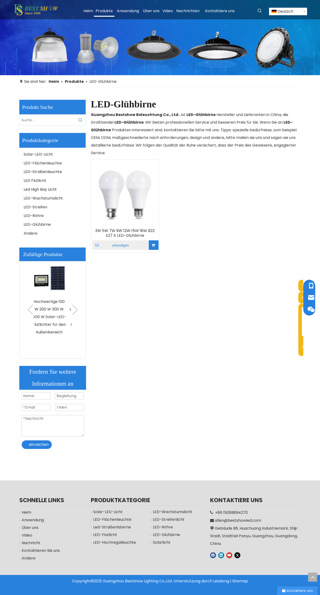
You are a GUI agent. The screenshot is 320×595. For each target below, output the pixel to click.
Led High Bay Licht (40, 189)
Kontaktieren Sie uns (38, 550)
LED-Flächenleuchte (43, 163)
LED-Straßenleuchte (43, 171)
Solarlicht (159, 548)
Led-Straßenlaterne (110, 533)
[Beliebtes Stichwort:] (259, 10)
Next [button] (74, 310)
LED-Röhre (34, 215)
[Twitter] (237, 555)
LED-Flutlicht (103, 540)
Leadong (221, 581)
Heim (24, 512)
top (312, 577)
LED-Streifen (35, 207)
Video (24, 535)
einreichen (39, 444)
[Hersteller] (160, 37)
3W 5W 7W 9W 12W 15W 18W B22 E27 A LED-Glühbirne (125, 233)
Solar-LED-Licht (38, 154)
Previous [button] (30, 310)
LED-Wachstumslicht (43, 198)
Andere (30, 233)
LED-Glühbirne (37, 224)
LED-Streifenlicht (166, 525)
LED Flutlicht (35, 180)
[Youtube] (229, 555)
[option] (52, 302)
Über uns (27, 527)
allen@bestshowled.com (238, 520)
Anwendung (30, 520)
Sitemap (240, 581)
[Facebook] (213, 555)
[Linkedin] (221, 555)
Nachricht (28, 543)
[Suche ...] (47, 120)
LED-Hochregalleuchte (112, 548)
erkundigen (110, 245)
